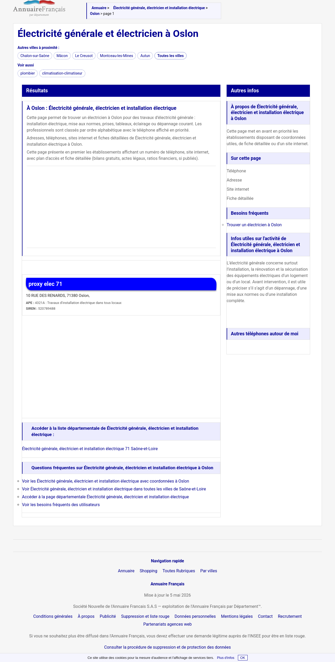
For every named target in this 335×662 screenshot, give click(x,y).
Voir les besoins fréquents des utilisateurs (61, 504)
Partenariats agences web (167, 624)
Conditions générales (52, 616)
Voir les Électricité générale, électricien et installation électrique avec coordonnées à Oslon (105, 481)
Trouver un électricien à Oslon (254, 224)
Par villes (208, 570)
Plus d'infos (225, 658)
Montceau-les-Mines (116, 56)
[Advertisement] (121, 207)
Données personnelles (195, 616)
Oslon (94, 14)
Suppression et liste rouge (145, 616)
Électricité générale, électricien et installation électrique (159, 8)
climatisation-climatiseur (62, 73)
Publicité (108, 616)
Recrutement (290, 616)
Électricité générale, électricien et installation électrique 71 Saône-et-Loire (90, 448)
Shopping (148, 570)
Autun (145, 56)
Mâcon (62, 56)
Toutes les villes (170, 56)
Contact (265, 616)
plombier (27, 73)
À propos (86, 616)
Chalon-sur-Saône (34, 56)
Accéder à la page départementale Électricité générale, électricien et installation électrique (105, 496)
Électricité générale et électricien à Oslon (108, 33)
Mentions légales (237, 616)
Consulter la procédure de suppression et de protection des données (167, 647)
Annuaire (99, 8)
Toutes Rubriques (179, 570)
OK (242, 658)
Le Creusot (84, 56)
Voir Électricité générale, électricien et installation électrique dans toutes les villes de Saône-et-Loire (114, 488)
